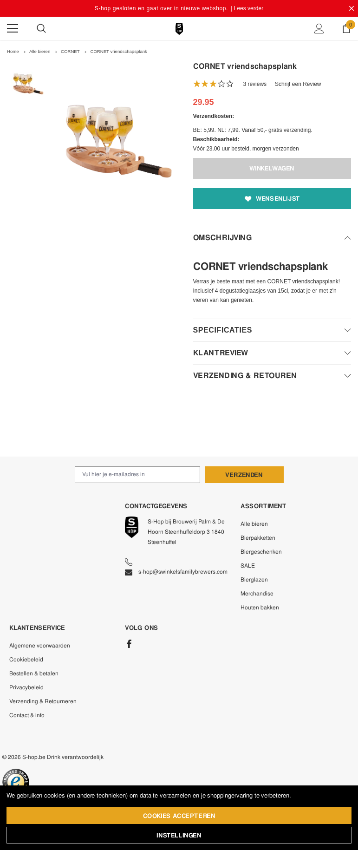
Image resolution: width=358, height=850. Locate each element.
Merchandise (257, 593)
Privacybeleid (26, 687)
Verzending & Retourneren (43, 701)
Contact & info (27, 715)
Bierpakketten (258, 538)
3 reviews (255, 84)
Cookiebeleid (26, 659)
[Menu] (12, 28)
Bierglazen (254, 579)
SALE (248, 565)
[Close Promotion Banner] (351, 8)
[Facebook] (129, 644)
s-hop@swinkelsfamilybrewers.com (176, 571)
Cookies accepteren (179, 816)
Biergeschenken (261, 552)
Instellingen (178, 835)
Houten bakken (260, 607)
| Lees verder (247, 8)
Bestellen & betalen (34, 673)
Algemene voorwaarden (39, 645)
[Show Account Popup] (319, 28)
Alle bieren (254, 524)
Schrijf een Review (298, 84)
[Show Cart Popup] (346, 28)
